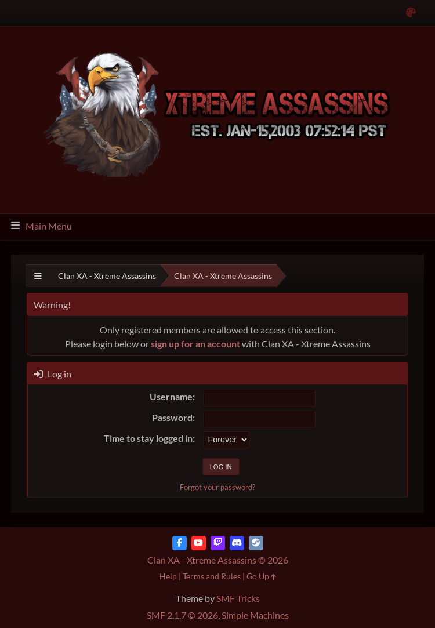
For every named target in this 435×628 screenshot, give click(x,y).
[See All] (38, 276)
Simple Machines (255, 614)
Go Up (261, 576)
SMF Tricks (238, 598)
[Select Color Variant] (411, 13)
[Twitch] (218, 543)
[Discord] (237, 543)
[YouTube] (198, 543)
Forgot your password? (217, 487)
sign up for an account (195, 343)
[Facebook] (179, 543)
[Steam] (256, 543)
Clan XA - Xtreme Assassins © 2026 (217, 559)
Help (168, 576)
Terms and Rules (212, 576)
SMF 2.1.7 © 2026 (182, 614)
